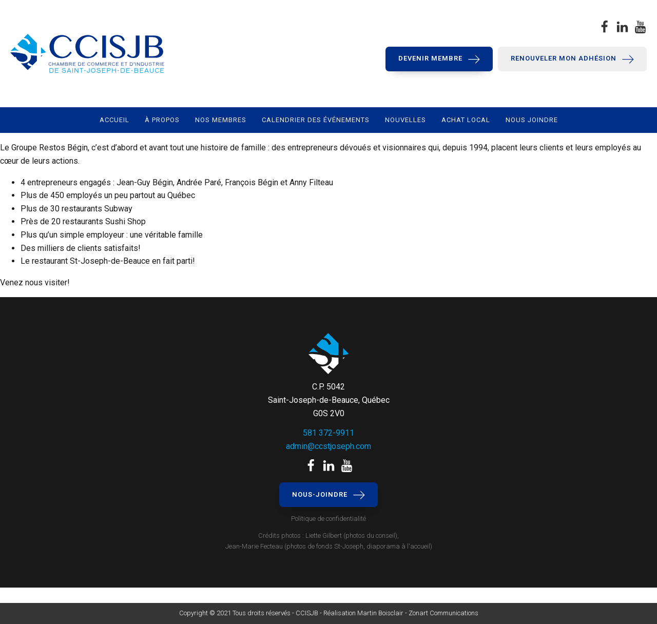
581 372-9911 (328, 433)
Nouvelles (405, 120)
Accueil (114, 120)
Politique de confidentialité (328, 518)
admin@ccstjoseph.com (328, 446)
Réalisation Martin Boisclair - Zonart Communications (400, 613)
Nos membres (220, 120)
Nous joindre (532, 120)
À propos (162, 120)
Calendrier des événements (316, 120)
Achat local (465, 120)
